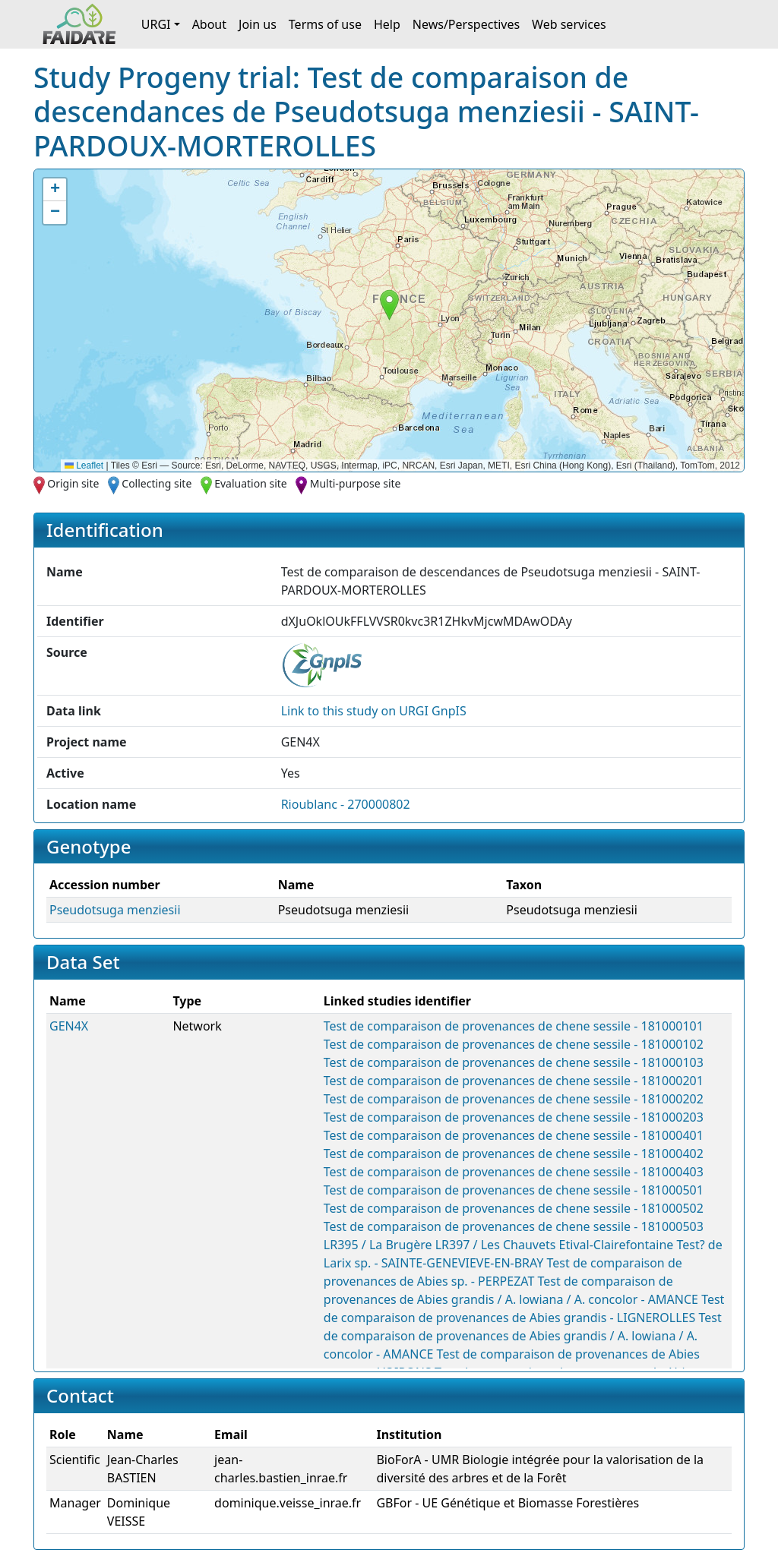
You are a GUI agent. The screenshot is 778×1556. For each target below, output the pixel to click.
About (209, 24)
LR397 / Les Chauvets (495, 1244)
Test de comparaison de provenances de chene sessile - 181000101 (514, 1026)
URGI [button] (156, 24)
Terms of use (325, 24)
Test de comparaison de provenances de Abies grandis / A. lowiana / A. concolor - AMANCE (523, 1335)
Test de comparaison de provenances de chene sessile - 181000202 (514, 1098)
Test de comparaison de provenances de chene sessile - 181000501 (514, 1190)
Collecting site (156, 483)
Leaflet (84, 465)
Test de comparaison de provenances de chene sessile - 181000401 (514, 1135)
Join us (258, 24)
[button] (389, 304)
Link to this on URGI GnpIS (373, 710)
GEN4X (68, 1026)
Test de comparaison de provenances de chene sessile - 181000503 (514, 1226)
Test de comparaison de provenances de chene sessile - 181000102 (514, 1044)
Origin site (73, 483)
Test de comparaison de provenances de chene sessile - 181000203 (514, 1117)
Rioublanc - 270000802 (345, 804)
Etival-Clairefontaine (616, 1244)
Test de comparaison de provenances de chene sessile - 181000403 (514, 1171)
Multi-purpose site (355, 483)
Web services (569, 24)
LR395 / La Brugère (378, 1244)
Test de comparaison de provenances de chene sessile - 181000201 (514, 1080)
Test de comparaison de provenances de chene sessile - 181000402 (514, 1153)
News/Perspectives (466, 24)
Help (387, 24)
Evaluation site (250, 483)
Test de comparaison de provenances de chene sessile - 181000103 (514, 1062)
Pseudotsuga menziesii (115, 909)
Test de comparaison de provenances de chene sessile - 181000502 (514, 1208)
